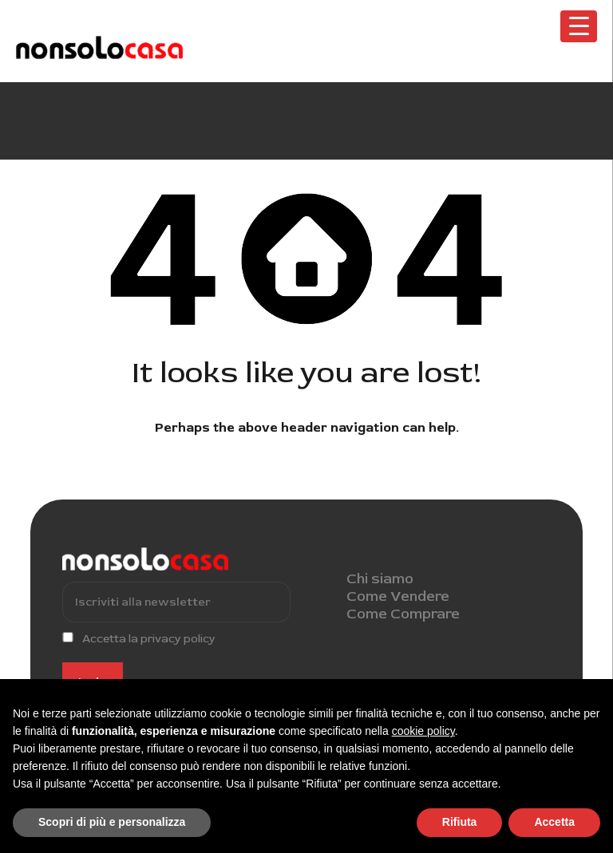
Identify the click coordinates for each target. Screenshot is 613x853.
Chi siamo (379, 579)
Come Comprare (403, 614)
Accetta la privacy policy (149, 639)
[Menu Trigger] (578, 26)
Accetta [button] (554, 821)
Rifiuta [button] (459, 821)
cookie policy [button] (423, 731)
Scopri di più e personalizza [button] (111, 821)
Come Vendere (397, 596)
